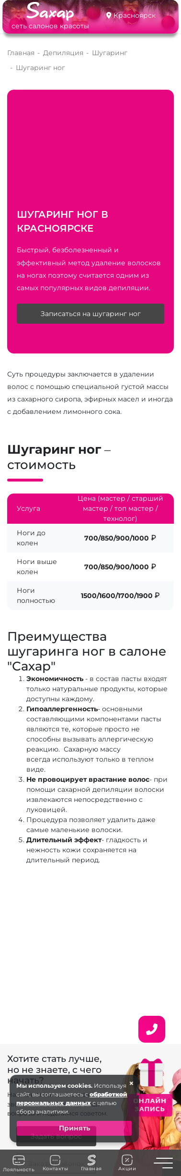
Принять (74, 1128)
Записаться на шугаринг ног (91, 313)
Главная (91, 1163)
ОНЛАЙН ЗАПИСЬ (149, 1104)
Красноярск (134, 15)
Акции (127, 1163)
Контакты (55, 1163)
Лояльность (18, 1163)
